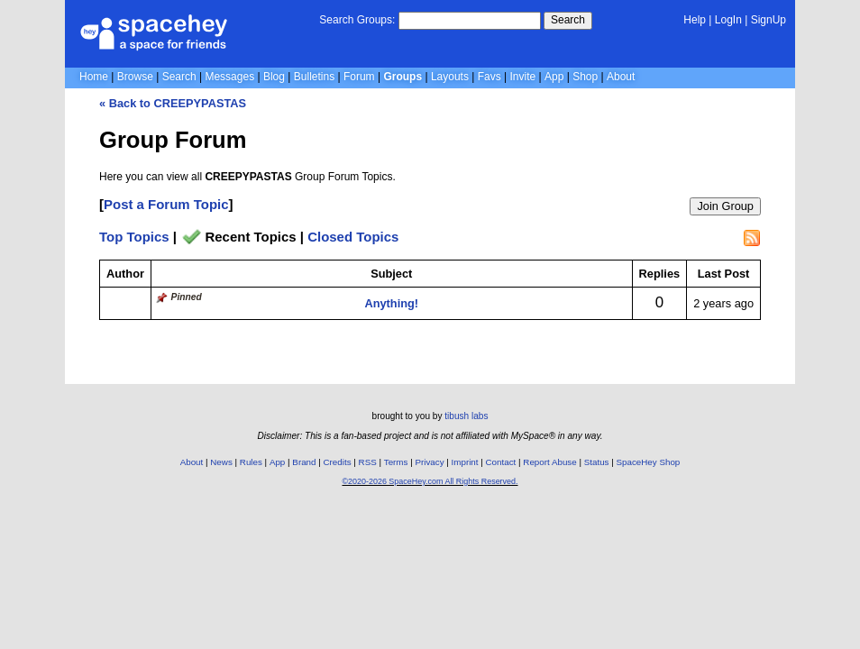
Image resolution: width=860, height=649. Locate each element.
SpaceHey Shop (649, 462)
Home (93, 76)
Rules (251, 462)
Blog (274, 76)
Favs (489, 76)
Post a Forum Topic (166, 204)
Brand (304, 462)
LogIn (728, 20)
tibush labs (466, 416)
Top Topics (134, 236)
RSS (368, 462)
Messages (229, 76)
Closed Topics (352, 236)
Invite (523, 76)
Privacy (429, 462)
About (621, 76)
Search (568, 20)
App (553, 76)
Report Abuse (549, 462)
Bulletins (314, 76)
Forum (359, 76)
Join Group (725, 206)
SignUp (768, 20)
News (221, 462)
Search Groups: (357, 20)
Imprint (465, 462)
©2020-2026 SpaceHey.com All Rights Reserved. (429, 481)
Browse (135, 76)
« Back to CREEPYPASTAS (172, 103)
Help (694, 20)
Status (596, 462)
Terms (396, 462)
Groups (402, 76)
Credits (338, 462)
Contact (501, 462)
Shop (585, 76)
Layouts (450, 76)
